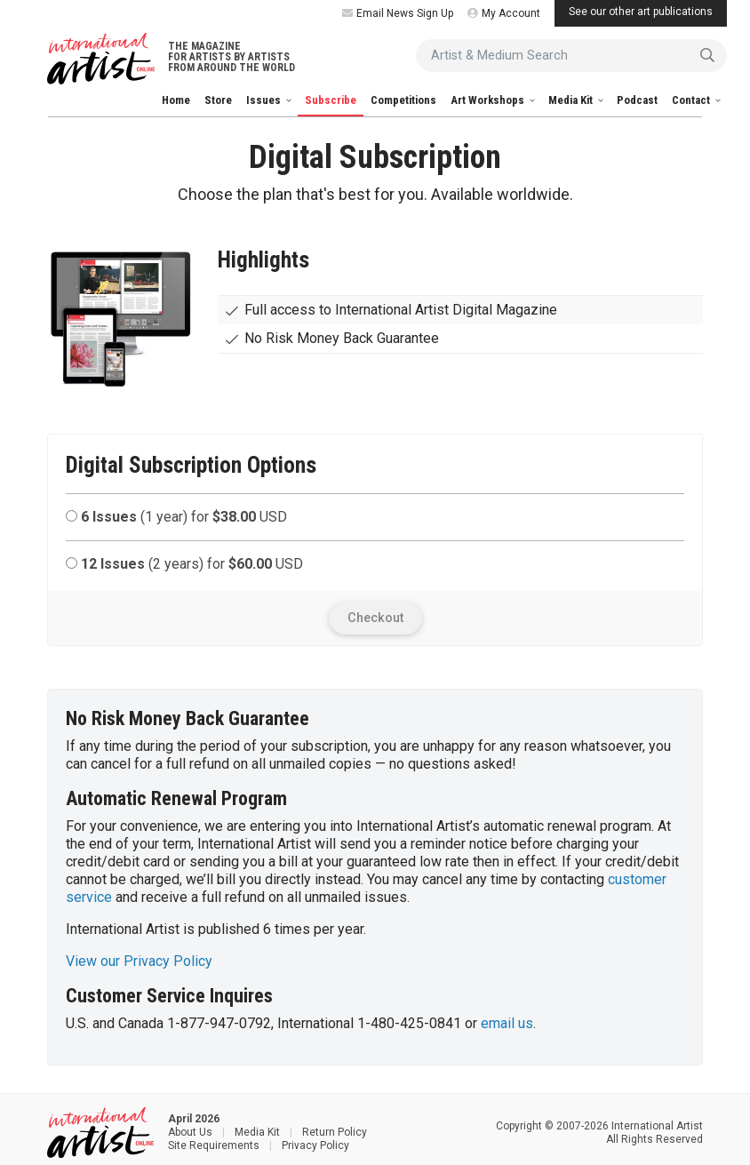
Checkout (375, 618)
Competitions (403, 100)
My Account (503, 13)
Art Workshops (489, 100)
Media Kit (571, 100)
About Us (190, 1132)
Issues (264, 100)
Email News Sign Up (397, 13)
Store (218, 100)
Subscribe (330, 100)
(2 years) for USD (184, 563)
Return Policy (334, 1132)
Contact (692, 100)
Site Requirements (213, 1145)
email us (507, 1023)
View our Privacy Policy (139, 961)
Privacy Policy (315, 1145)
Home (176, 100)
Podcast (637, 100)
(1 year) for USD (176, 516)
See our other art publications (641, 11)
